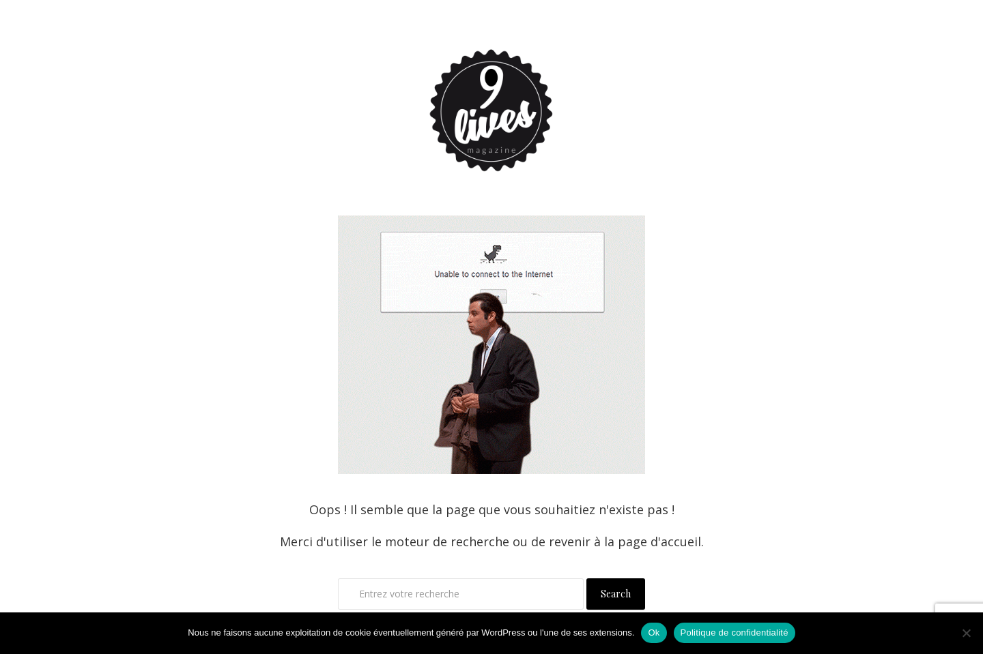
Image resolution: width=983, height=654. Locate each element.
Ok (653, 632)
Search (616, 593)
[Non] (966, 633)
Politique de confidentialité (734, 632)
